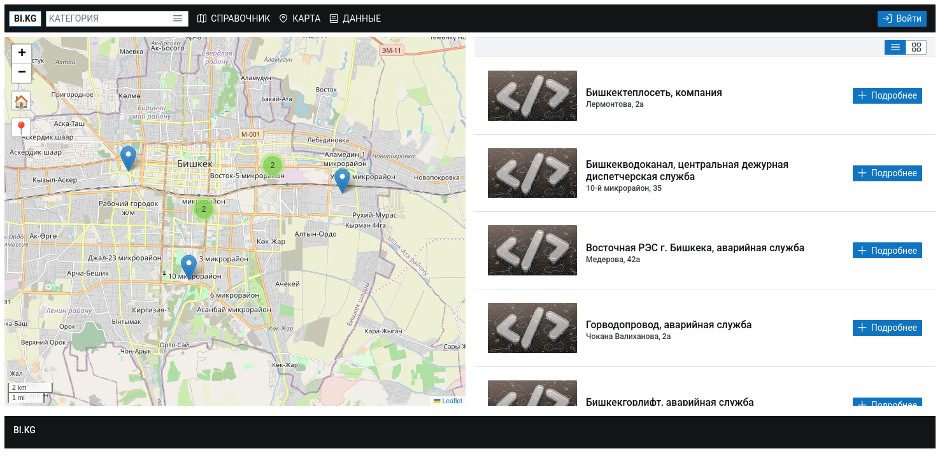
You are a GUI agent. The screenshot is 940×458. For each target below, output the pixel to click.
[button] (177, 18)
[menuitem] (233, 18)
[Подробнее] (887, 96)
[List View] (895, 47)
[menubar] (289, 18)
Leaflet (448, 401)
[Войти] (902, 19)
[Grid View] (916, 47)
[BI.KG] (25, 19)
